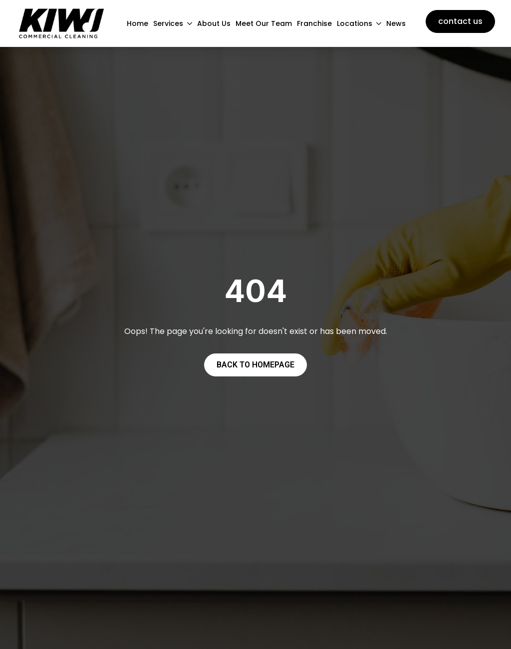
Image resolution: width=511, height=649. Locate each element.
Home (137, 23)
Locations (354, 23)
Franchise (314, 23)
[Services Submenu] (187, 23)
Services (168, 23)
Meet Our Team (264, 23)
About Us (214, 23)
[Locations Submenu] (376, 23)
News (396, 23)
